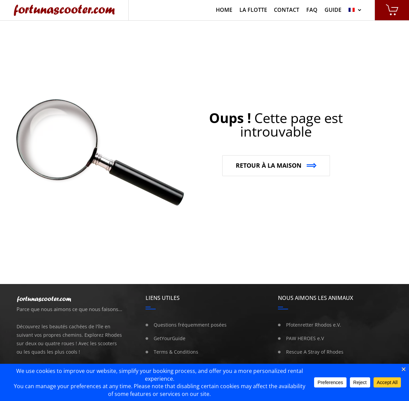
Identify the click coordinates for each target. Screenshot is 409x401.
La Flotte (253, 10)
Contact (286, 10)
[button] (276, 165)
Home (224, 10)
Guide (333, 10)
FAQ (311, 10)
